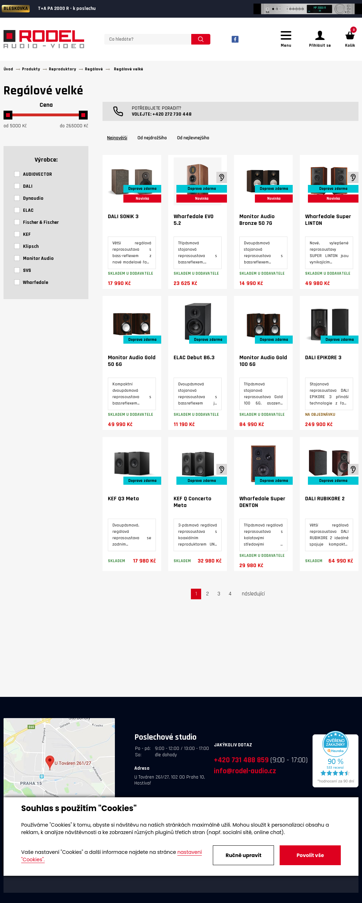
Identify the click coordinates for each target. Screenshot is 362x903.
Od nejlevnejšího (193, 140)
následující (253, 596)
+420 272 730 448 (172, 116)
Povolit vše (310, 855)
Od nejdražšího (152, 140)
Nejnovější (117, 140)
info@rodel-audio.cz (245, 773)
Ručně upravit (243, 855)
